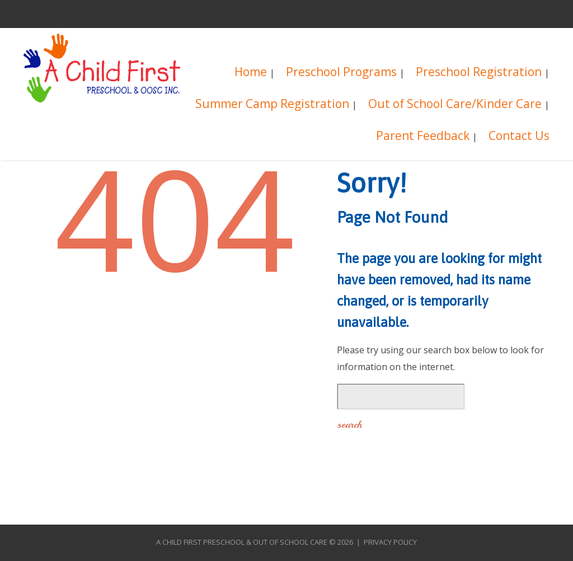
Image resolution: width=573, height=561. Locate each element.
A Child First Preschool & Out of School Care (241, 542)
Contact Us (519, 136)
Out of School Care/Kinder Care (455, 105)
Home (250, 73)
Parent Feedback (422, 136)
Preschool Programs (341, 73)
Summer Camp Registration (272, 105)
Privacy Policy (390, 542)
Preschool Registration (479, 73)
